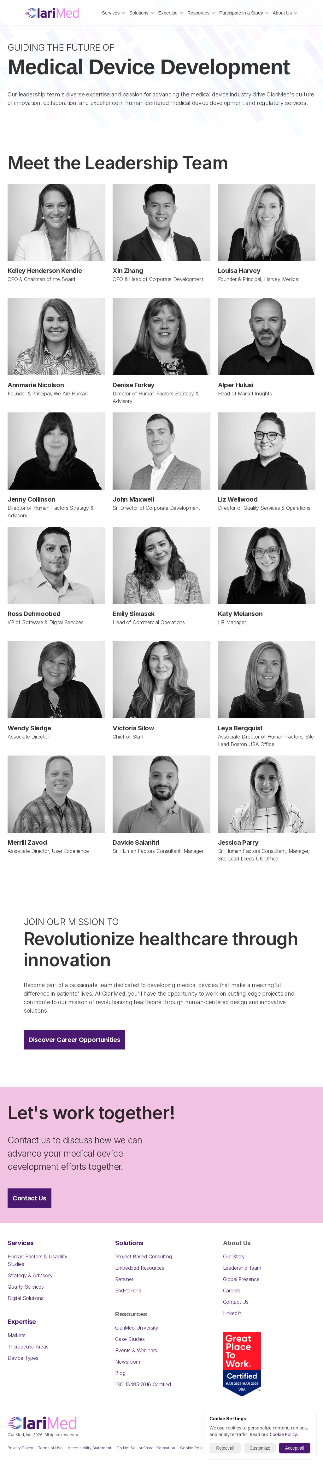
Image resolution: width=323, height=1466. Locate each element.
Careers (231, 1290)
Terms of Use (50, 1448)
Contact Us (236, 1302)
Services (20, 1243)
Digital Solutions (26, 1298)
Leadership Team (242, 1268)
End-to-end (128, 1290)
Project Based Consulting (143, 1256)
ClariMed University (136, 1328)
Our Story (234, 1256)
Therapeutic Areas (28, 1346)
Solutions (129, 1243)
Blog (120, 1373)
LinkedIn (232, 1313)
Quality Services (26, 1287)
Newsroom (127, 1362)
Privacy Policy (20, 1448)
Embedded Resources (139, 1268)
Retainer (124, 1279)
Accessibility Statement (89, 1448)
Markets (17, 1335)
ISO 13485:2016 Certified (143, 1384)
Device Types (23, 1358)
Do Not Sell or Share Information (146, 1448)
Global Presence (241, 1279)
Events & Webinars (136, 1350)
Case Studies (130, 1339)
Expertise (22, 1321)
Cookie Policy (193, 1448)
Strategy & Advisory (30, 1275)
